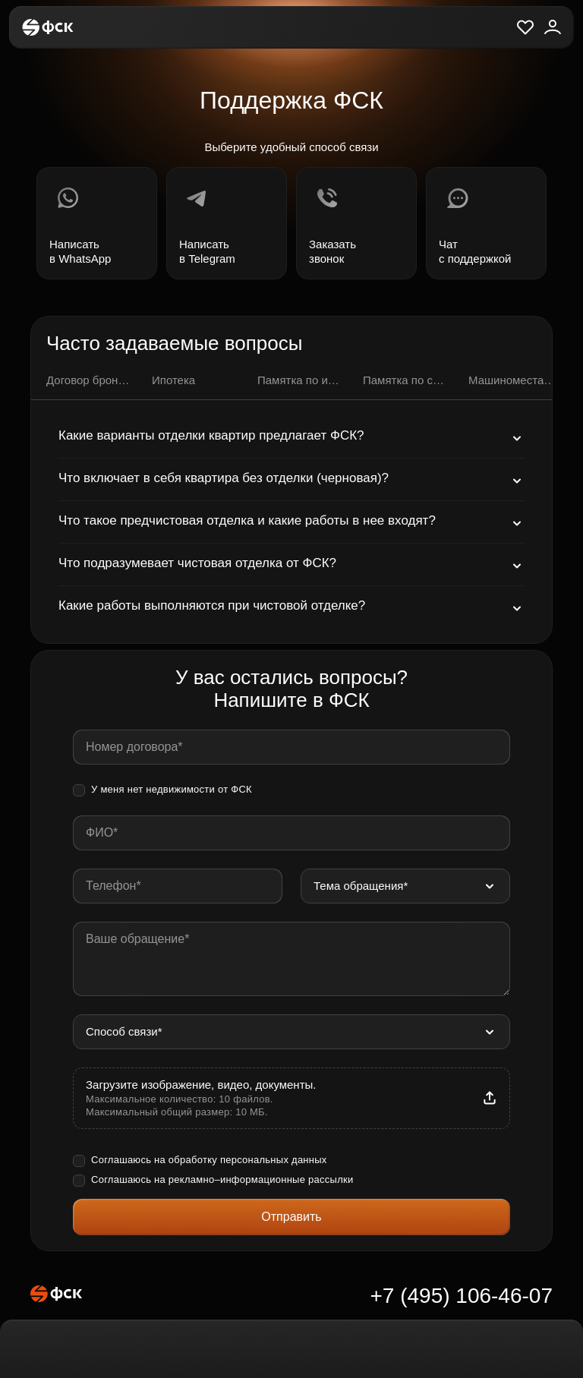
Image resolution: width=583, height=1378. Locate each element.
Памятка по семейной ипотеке (406, 380)
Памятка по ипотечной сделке (301, 380)
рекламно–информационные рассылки (261, 1179)
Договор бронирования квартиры (90, 380)
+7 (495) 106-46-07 (461, 1295)
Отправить (291, 1216)
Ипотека (173, 380)
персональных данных (273, 1159)
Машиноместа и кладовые (512, 380)
